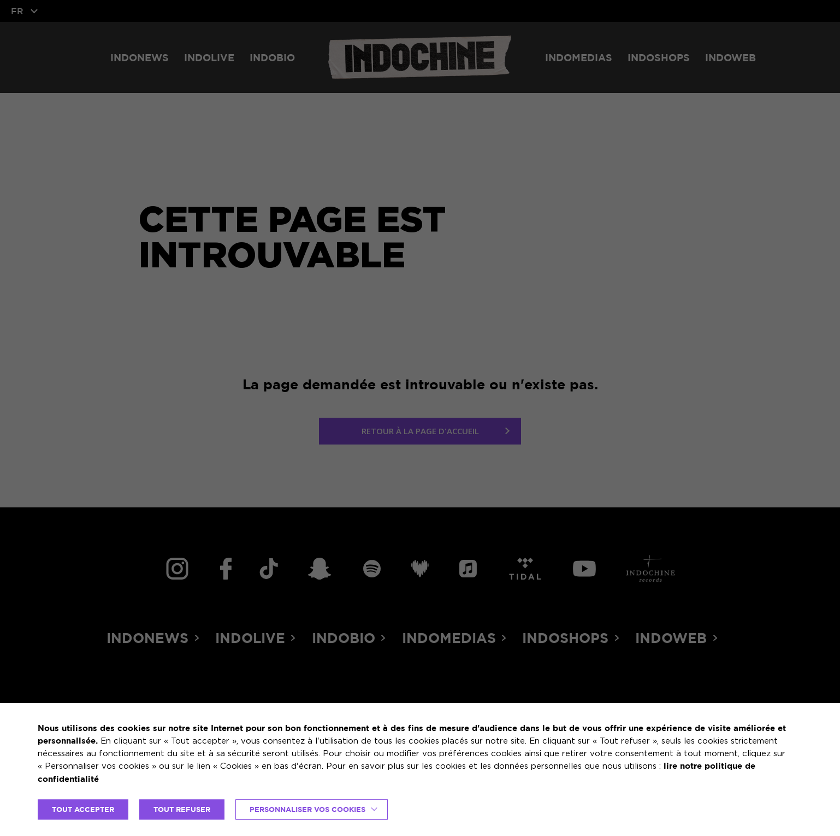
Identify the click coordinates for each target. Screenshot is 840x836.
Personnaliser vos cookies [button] (307, 809)
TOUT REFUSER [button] (181, 809)
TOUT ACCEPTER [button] (83, 809)
